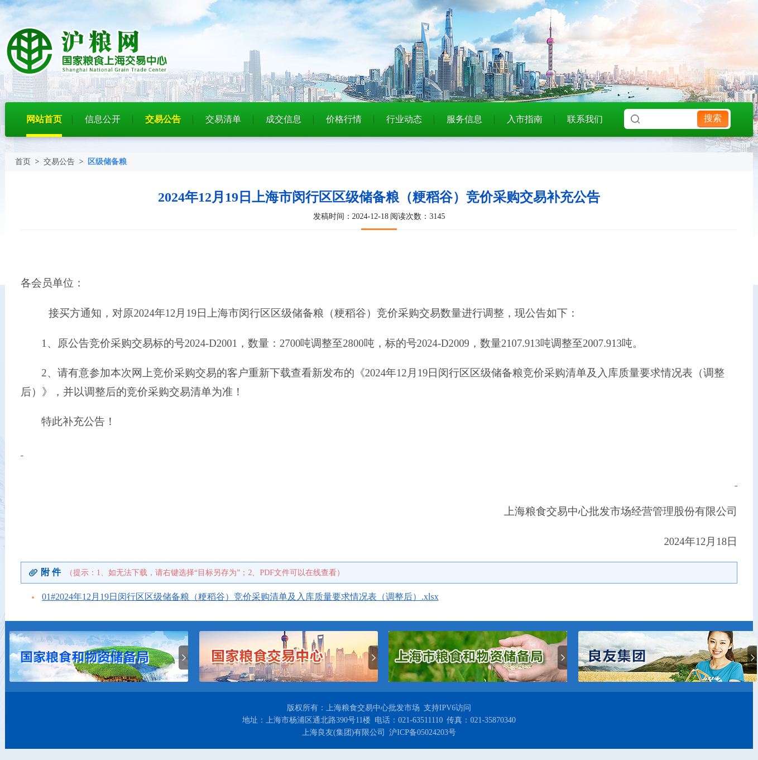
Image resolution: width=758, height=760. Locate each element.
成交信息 (283, 119)
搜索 (713, 118)
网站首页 (44, 119)
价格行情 (344, 119)
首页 (23, 161)
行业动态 (404, 119)
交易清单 (223, 119)
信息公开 (103, 119)
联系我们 (585, 119)
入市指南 (525, 119)
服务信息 (464, 119)
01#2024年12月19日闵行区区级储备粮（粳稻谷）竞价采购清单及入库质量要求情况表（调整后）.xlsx (240, 596)
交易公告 (163, 119)
